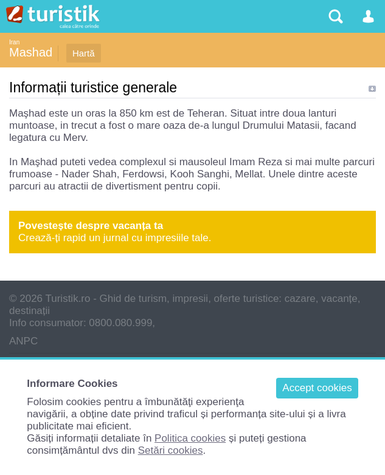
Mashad (30, 52)
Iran (14, 42)
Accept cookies (317, 388)
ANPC (23, 341)
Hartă (83, 53)
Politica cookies (190, 438)
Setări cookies (170, 450)
